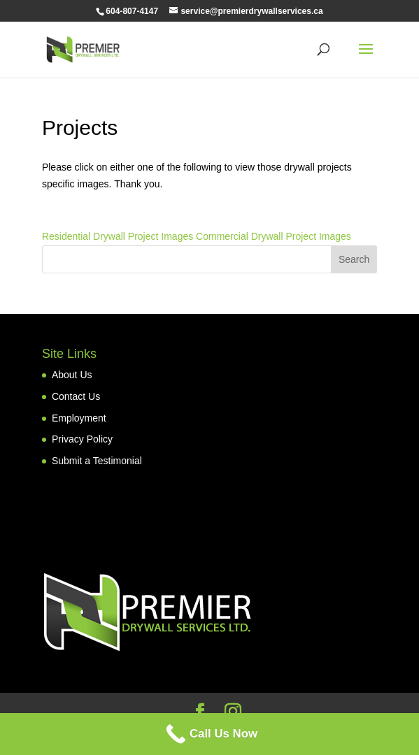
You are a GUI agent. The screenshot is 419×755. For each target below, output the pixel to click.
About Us (72, 374)
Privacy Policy (82, 439)
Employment (79, 418)
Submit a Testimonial (97, 460)
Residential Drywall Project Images (117, 236)
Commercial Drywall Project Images (272, 236)
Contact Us (76, 396)
